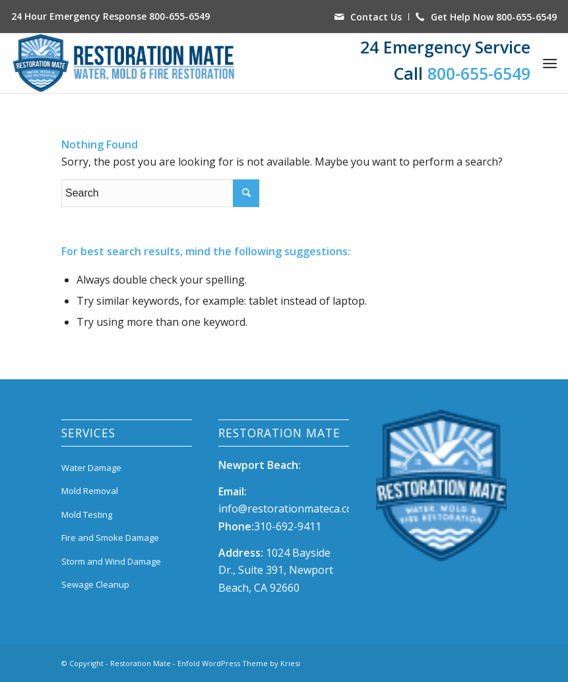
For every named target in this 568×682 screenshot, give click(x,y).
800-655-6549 (179, 16)
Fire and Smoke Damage (110, 537)
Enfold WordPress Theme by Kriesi (238, 663)
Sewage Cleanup (95, 584)
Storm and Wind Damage (111, 561)
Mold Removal (89, 491)
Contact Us (376, 17)
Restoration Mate (140, 663)
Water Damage (91, 468)
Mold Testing (86, 514)
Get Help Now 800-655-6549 (494, 17)
